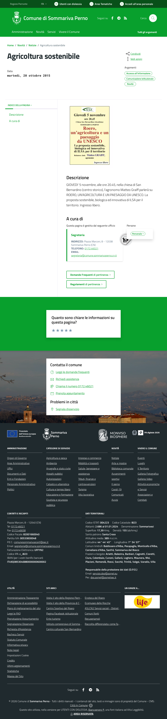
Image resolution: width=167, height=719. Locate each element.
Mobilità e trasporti (88, 463)
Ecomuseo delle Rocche (97, 603)
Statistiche (13, 671)
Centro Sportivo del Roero (60, 608)
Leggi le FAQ (14, 613)
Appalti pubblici (54, 474)
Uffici (10, 468)
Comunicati (118, 495)
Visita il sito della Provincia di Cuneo (65, 603)
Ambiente (51, 463)
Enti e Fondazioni (16, 479)
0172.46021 (91, 248)
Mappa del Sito (15, 676)
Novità (21, 45)
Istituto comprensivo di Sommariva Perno (68, 624)
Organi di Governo (17, 458)
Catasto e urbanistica (57, 484)
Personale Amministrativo (21, 484)
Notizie (32, 45)
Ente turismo (53, 619)
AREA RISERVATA (81, 714)
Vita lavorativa (86, 495)
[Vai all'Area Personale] (136, 4)
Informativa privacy (17, 645)
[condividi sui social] (133, 53)
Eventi (141, 458)
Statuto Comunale (17, 640)
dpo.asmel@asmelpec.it (103, 577)
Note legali (13, 650)
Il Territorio (143, 468)
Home (10, 45)
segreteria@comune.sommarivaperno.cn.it (94, 255)
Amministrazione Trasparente (23, 598)
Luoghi (141, 463)
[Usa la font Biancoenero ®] (68, 4)
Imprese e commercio (89, 458)
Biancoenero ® (96, 710)
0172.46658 (19, 530)
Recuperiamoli (92, 619)
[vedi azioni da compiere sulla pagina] (134, 59)
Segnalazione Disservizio (20, 624)
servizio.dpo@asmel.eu (105, 573)
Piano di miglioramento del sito (23, 608)
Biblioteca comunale (122, 468)
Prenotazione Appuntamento (23, 619)
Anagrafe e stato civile (58, 468)
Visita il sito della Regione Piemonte (65, 598)
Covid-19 (116, 489)
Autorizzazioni (53, 479)
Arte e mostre (119, 463)
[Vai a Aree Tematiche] (101, 4)
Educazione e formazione (59, 495)
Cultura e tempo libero (58, 489)
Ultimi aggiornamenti (18, 666)
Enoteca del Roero (95, 598)
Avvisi (115, 500)
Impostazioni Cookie (18, 655)
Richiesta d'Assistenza (19, 629)
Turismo (82, 489)
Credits (11, 660)
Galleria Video (145, 479)
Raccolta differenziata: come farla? (103, 624)
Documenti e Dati (16, 474)
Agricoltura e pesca (56, 458)
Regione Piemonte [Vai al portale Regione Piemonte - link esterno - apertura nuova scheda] (18, 4)
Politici (10, 489)
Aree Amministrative (18, 463)
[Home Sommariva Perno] (51, 18)
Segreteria (77, 235)
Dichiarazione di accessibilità (22, 603)
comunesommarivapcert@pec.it (31, 542)
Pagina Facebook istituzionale (62, 613)
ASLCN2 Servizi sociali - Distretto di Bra (106, 608)
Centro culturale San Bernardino (63, 629)
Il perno (116, 484)
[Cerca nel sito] (153, 18)
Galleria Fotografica (148, 474)
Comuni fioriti (92, 613)
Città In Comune (79, 705)
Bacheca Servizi (15, 634)
